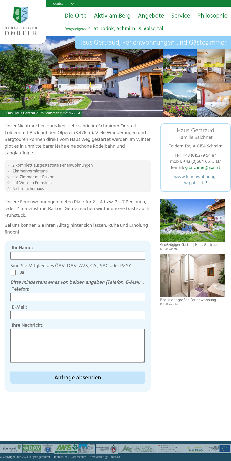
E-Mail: (19, 307)
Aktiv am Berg (112, 16)
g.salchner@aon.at (202, 168)
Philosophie (212, 16)
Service (180, 16)
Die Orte (76, 16)
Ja (24, 273)
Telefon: (20, 289)
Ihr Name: (22, 248)
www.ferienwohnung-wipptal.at (195, 180)
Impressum (60, 457)
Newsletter (97, 457)
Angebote (151, 16)
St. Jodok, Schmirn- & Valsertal (114, 29)
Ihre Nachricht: (28, 325)
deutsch (59, 3)
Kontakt (115, 457)
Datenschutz (78, 457)
